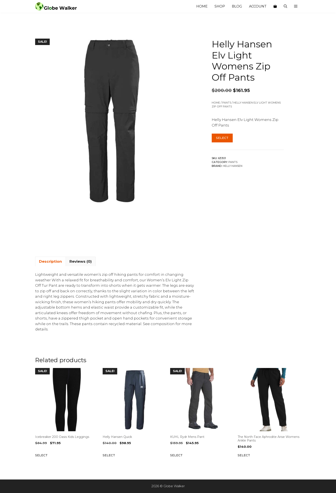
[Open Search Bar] (285, 6)
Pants (226, 102)
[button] (296, 6)
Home (202, 6)
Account (258, 6)
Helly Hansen (232, 165)
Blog (237, 6)
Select (222, 138)
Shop (219, 6)
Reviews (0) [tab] (80, 261)
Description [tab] (50, 261)
